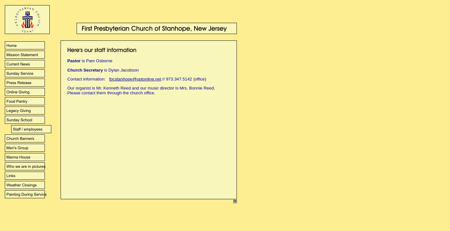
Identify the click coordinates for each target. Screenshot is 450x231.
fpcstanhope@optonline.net (135, 79)
